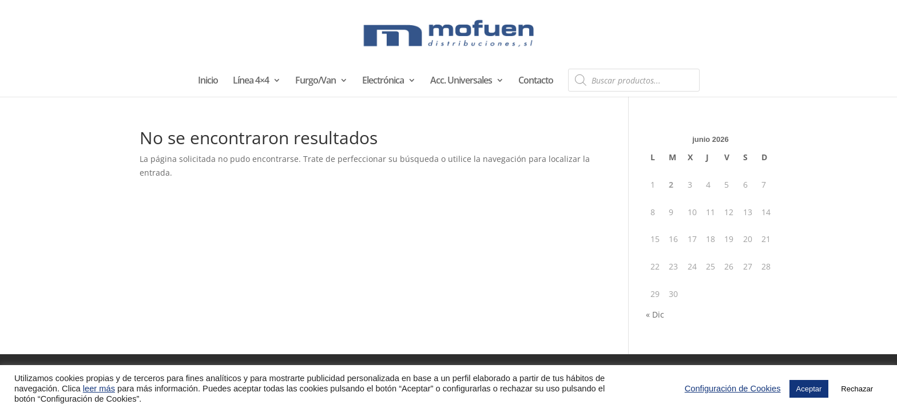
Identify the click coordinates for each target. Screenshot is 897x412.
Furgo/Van (315, 81)
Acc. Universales (461, 81)
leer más (99, 388)
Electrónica (383, 81)
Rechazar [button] (857, 389)
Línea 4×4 (251, 81)
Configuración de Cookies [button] (733, 388)
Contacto (535, 81)
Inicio (208, 81)
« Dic (655, 314)
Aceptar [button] (809, 389)
